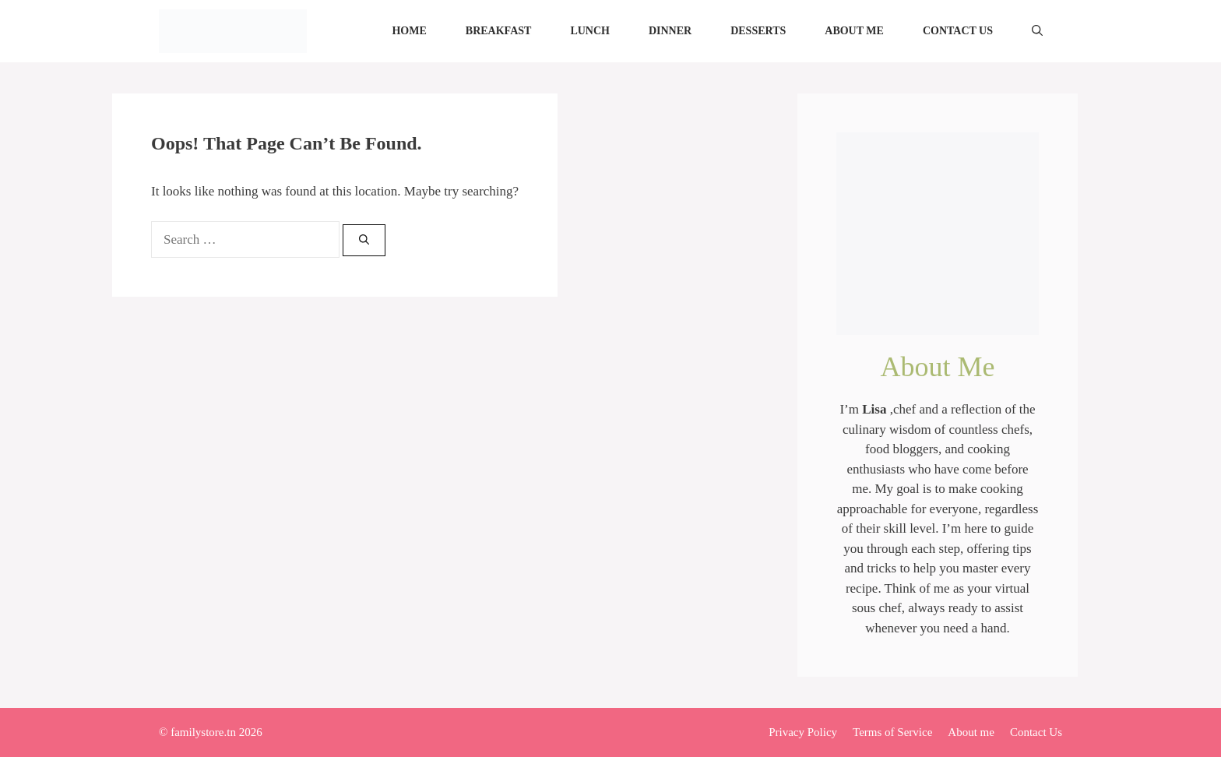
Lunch (590, 31)
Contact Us (958, 31)
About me (854, 31)
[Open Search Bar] (1037, 31)
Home (409, 31)
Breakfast (499, 31)
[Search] (364, 240)
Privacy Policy (803, 732)
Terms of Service (892, 732)
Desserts (758, 31)
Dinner (670, 31)
